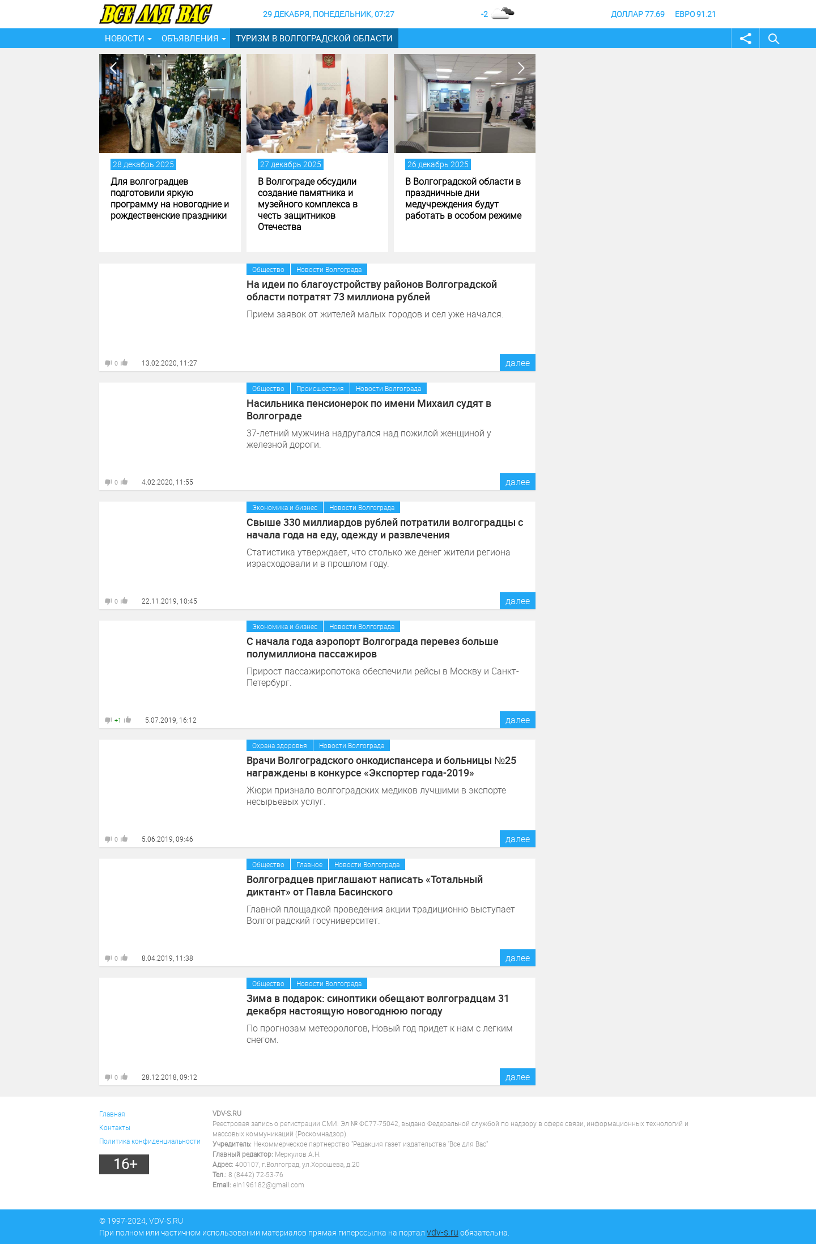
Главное (309, 864)
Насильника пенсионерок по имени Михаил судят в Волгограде (368, 409)
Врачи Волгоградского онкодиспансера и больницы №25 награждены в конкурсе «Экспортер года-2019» (381, 766)
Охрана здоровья (279, 745)
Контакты (114, 1127)
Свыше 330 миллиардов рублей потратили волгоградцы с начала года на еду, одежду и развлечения (384, 528)
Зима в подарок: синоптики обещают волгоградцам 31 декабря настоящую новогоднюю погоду (377, 1004)
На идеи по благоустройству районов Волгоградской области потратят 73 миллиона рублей (371, 290)
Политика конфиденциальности (150, 1140)
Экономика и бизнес (284, 507)
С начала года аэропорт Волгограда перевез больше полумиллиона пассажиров (372, 647)
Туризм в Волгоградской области (314, 38)
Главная (112, 1113)
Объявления (190, 38)
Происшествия (320, 388)
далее (517, 362)
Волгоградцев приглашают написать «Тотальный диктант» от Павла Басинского (364, 885)
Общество (268, 269)
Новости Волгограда (329, 269)
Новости (124, 38)
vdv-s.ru (442, 1232)
